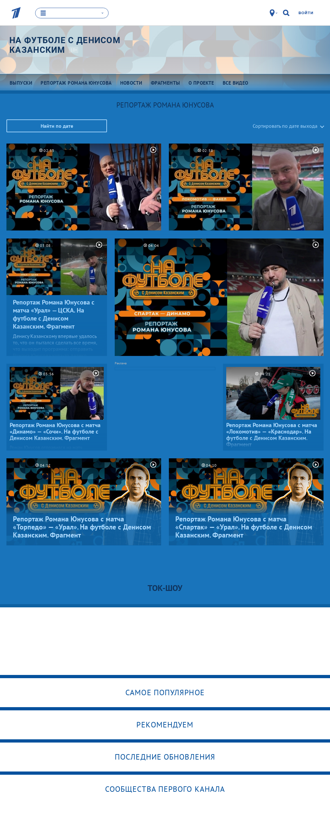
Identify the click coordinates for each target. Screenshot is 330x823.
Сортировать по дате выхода (285, 126)
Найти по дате (57, 126)
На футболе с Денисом (65, 45)
